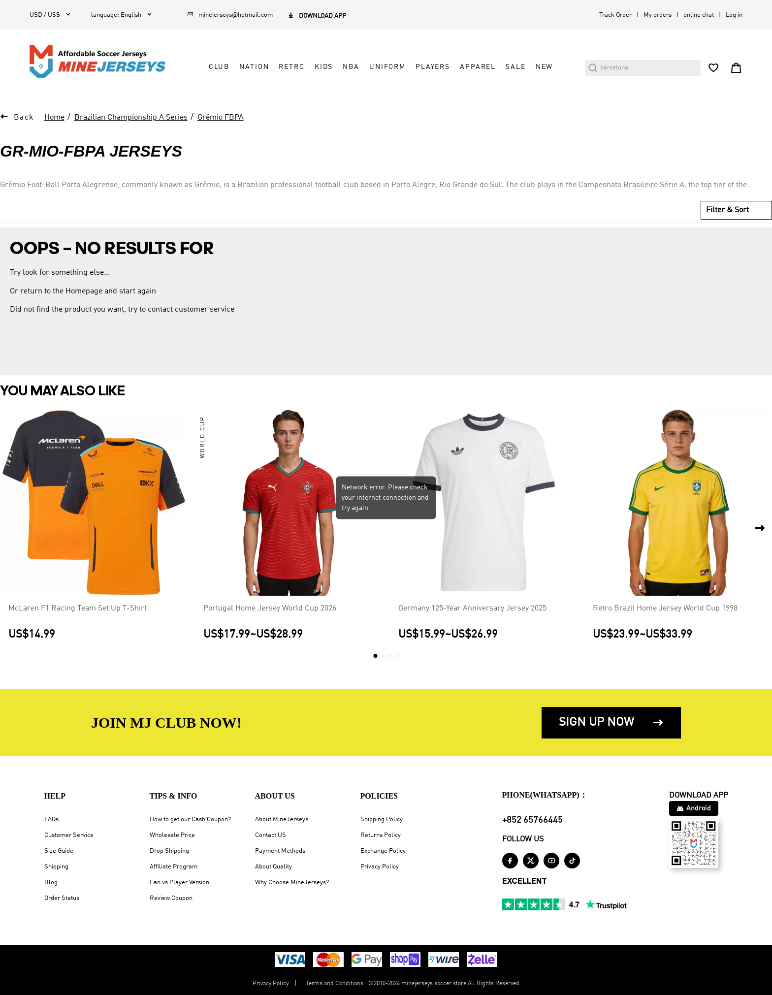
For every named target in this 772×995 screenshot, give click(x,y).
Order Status (61, 898)
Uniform (387, 67)
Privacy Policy (379, 867)
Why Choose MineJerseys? (292, 882)
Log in (734, 15)
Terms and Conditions (334, 984)
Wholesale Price (172, 835)
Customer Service (69, 835)
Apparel (478, 67)
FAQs (51, 819)
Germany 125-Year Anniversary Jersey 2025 (472, 608)
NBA (351, 67)
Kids (324, 67)
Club (219, 67)
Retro (291, 67)
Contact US (270, 835)
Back (24, 118)
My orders (657, 15)
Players (433, 67)
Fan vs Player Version (179, 882)
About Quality (273, 867)
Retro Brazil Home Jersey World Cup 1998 (665, 608)
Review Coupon (171, 898)
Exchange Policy (383, 851)
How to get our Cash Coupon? (190, 819)
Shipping (56, 867)
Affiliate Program (173, 867)
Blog (51, 882)
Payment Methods (280, 851)
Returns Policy (380, 835)
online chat (698, 15)
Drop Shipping (169, 851)
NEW (544, 67)
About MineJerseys (281, 819)
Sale (515, 67)
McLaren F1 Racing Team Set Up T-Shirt (77, 608)
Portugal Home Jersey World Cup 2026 (269, 608)
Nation (254, 67)
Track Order (615, 15)
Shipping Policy (381, 819)
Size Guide (58, 851)
